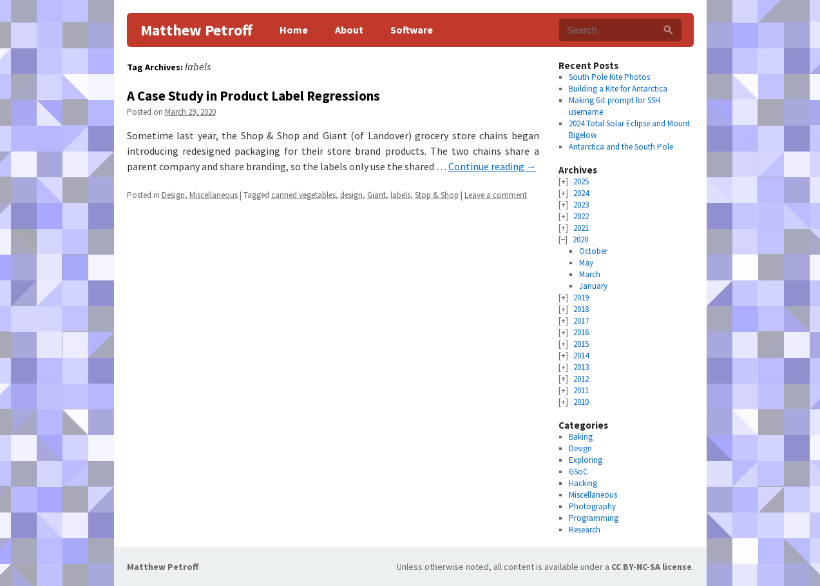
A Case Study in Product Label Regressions (253, 95)
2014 (581, 355)
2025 (581, 181)
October (593, 251)
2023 (581, 204)
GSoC (578, 471)
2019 (581, 297)
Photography (592, 506)
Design (173, 195)
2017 (581, 320)
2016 (581, 332)
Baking (581, 436)
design (351, 195)
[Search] (668, 30)
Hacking (583, 483)
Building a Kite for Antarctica (618, 88)
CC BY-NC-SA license (651, 566)
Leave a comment (495, 195)
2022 (581, 216)
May (586, 262)
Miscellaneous (213, 195)
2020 (580, 239)
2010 (581, 401)
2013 (581, 367)
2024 (581, 193)
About (349, 29)
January (593, 285)
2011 (581, 390)
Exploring (585, 459)
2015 (581, 343)
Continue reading (492, 166)
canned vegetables (303, 195)
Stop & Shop (437, 195)
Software (411, 29)
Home (294, 29)
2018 (581, 309)
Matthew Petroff (196, 30)
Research (584, 529)
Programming (593, 518)
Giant (376, 195)
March (589, 274)
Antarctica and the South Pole (621, 146)
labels (400, 195)
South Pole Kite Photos (609, 77)
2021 (581, 227)
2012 (581, 378)
